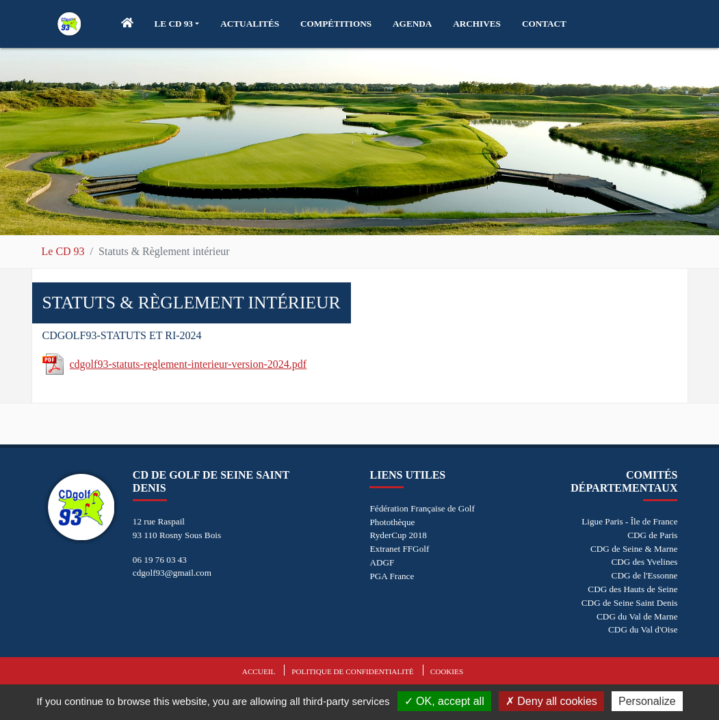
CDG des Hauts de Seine (632, 589)
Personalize (647, 701)
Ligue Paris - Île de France (629, 521)
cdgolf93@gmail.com (172, 573)
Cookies (446, 671)
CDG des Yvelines (644, 562)
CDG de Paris (652, 535)
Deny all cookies (551, 701)
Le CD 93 (63, 251)
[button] (177, 24)
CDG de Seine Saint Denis (629, 603)
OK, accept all (444, 701)
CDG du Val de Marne (637, 616)
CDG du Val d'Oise (642, 629)
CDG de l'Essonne (645, 575)
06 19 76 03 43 (160, 560)
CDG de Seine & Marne (633, 549)
